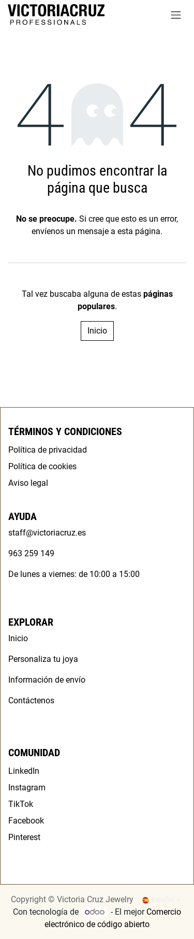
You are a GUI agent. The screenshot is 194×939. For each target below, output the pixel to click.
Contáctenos (31, 700)
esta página (138, 231)
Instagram (27, 787)
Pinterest (24, 837)
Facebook (26, 821)
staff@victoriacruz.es (47, 533)
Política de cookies (42, 466)
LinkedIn (23, 771)
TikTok (20, 804)
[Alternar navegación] (176, 14)
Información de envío (46, 680)
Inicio (97, 331)
